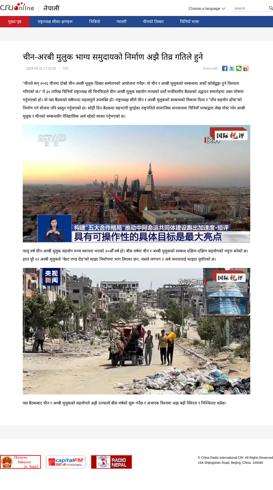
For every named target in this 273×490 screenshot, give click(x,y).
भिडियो (94, 21)
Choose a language (206, 8)
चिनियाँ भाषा (189, 21)
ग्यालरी (121, 21)
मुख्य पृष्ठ (14, 21)
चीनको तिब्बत (153, 21)
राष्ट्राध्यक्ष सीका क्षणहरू (55, 21)
